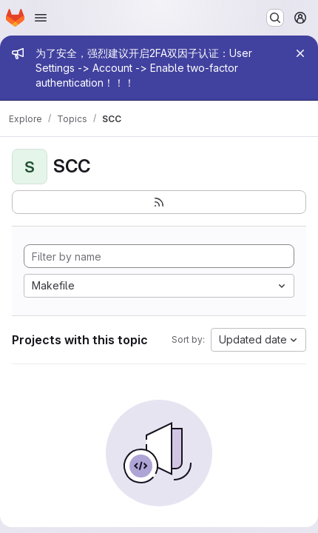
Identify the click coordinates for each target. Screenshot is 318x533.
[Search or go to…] (275, 18)
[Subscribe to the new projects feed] (159, 202)
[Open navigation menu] (41, 18)
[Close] (300, 53)
